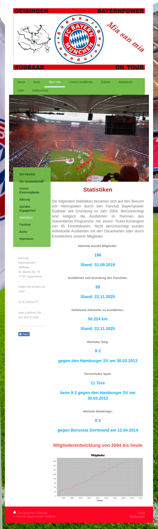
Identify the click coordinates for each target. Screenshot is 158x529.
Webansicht (137, 516)
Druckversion (24, 512)
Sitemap (42, 512)
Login (141, 512)
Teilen (24, 334)
